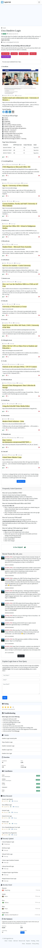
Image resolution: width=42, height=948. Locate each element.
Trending (33, 940)
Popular (28, 940)
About (5, 940)
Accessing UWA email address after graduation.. (15, 128)
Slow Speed (14, 53)
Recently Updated (7, 838)
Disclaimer (28, 943)
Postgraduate (7, 121)
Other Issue (33, 53)
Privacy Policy (35, 943)
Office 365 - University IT (10, 130)
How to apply (7, 123)
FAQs (37, 940)
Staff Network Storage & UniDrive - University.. (15, 138)
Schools (6, 118)
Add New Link (21, 481)
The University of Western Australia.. (12, 124)
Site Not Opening (24, 53)
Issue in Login (5, 53)
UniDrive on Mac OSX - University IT (13, 126)
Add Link (15, 940)
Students (6, 119)
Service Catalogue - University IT (12, 135)
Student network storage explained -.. (12, 136)
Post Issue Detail (6, 56)
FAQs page (16, 731)
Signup (22, 932)
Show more (21, 655)
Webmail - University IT (10, 131)
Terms (23, 943)
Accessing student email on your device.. (13, 133)
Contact (10, 940)
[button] (25, 547)
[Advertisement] (21, 15)
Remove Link (22, 940)
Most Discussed (6, 796)
